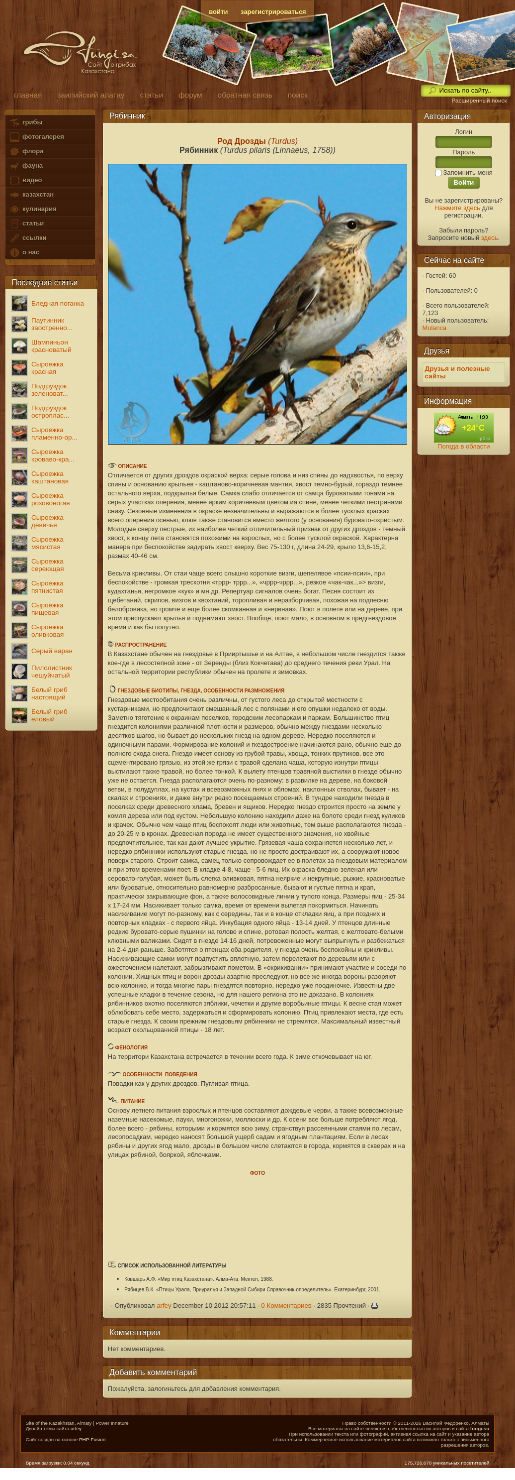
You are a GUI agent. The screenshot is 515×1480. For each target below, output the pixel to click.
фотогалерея (36, 137)
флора (26, 151)
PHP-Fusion (92, 1439)
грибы (25, 122)
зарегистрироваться (273, 11)
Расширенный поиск (479, 100)
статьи (26, 224)
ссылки (27, 238)
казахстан (31, 195)
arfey (164, 1305)
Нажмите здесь (457, 208)
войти (218, 11)
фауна (25, 166)
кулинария (32, 209)
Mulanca (435, 328)
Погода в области (463, 446)
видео (25, 180)
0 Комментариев (286, 1305)
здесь (489, 237)
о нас (23, 252)
